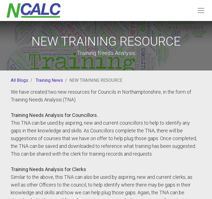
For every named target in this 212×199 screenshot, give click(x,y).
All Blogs (19, 80)
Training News (49, 80)
